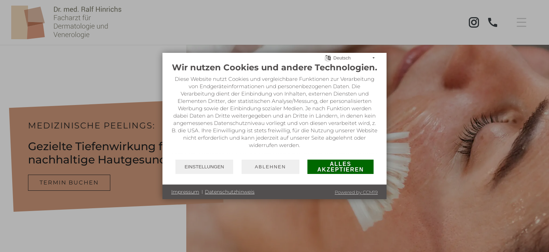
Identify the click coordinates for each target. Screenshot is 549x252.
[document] (274, 110)
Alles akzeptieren (340, 167)
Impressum (185, 192)
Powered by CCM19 (356, 192)
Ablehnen (270, 166)
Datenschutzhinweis (230, 192)
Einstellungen (204, 166)
